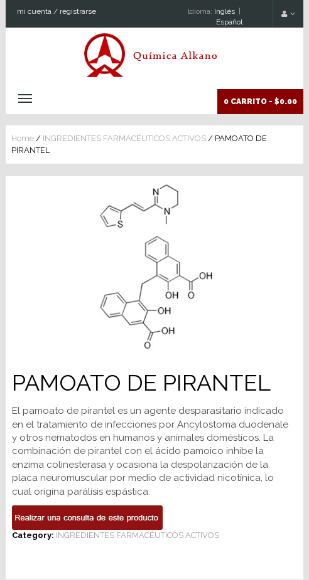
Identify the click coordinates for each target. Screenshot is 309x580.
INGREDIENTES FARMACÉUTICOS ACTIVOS (124, 138)
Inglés (224, 11)
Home (22, 138)
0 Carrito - (260, 101)
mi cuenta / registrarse (56, 11)
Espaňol (229, 22)
